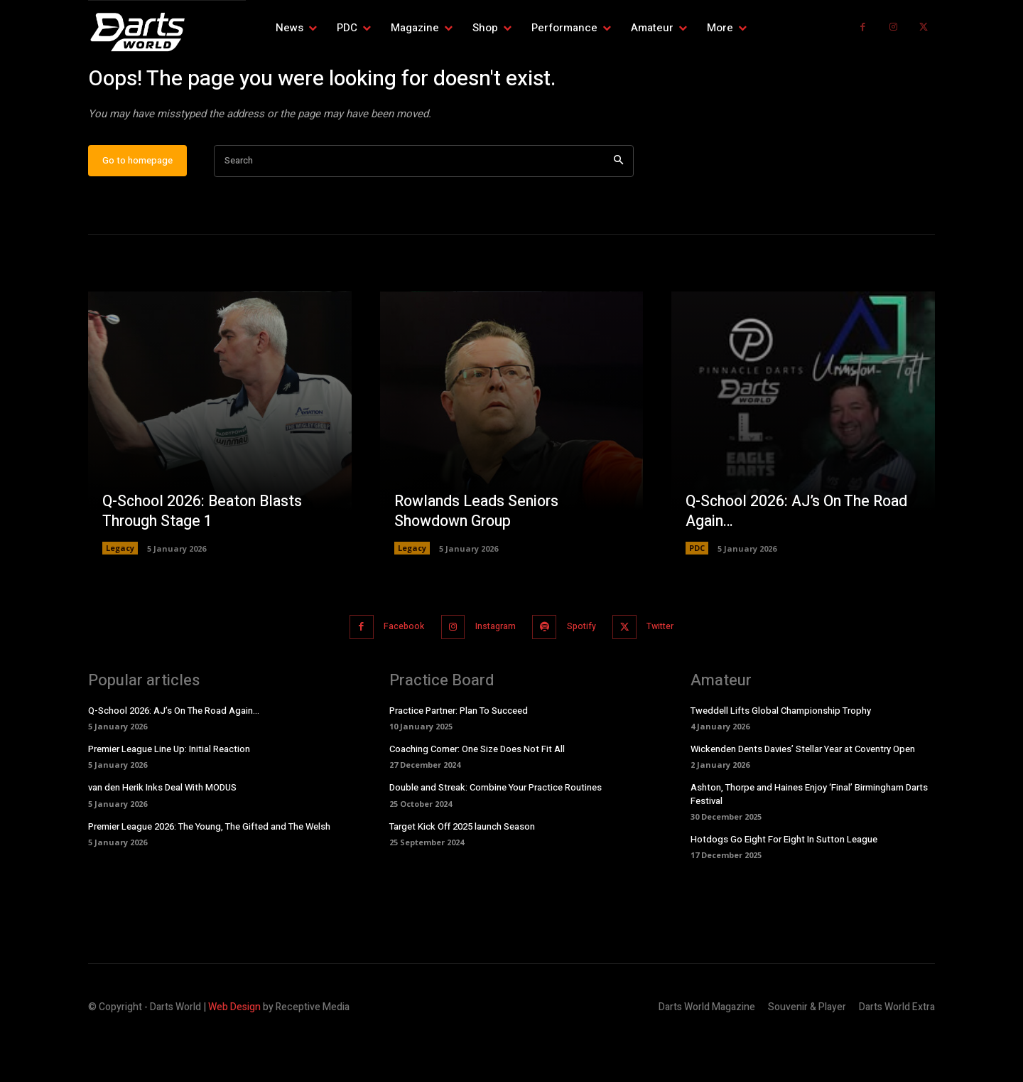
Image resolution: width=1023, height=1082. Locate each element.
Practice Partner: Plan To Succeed (458, 754)
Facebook (392, 672)
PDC (697, 594)
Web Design (234, 1051)
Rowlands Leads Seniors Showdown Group (479, 557)
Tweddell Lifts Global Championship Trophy (781, 754)
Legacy (120, 594)
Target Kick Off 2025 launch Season (462, 870)
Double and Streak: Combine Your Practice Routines (495, 832)
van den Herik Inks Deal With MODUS (162, 832)
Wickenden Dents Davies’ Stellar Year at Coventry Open (803, 793)
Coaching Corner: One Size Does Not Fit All (477, 793)
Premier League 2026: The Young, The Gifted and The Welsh (209, 870)
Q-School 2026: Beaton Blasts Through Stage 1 (206, 557)
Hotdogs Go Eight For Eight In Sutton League (784, 883)
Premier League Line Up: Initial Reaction (169, 793)
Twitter (673, 672)
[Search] (618, 207)
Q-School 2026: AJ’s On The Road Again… (801, 557)
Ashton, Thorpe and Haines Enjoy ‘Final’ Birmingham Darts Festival (809, 838)
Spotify (585, 672)
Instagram (492, 672)
